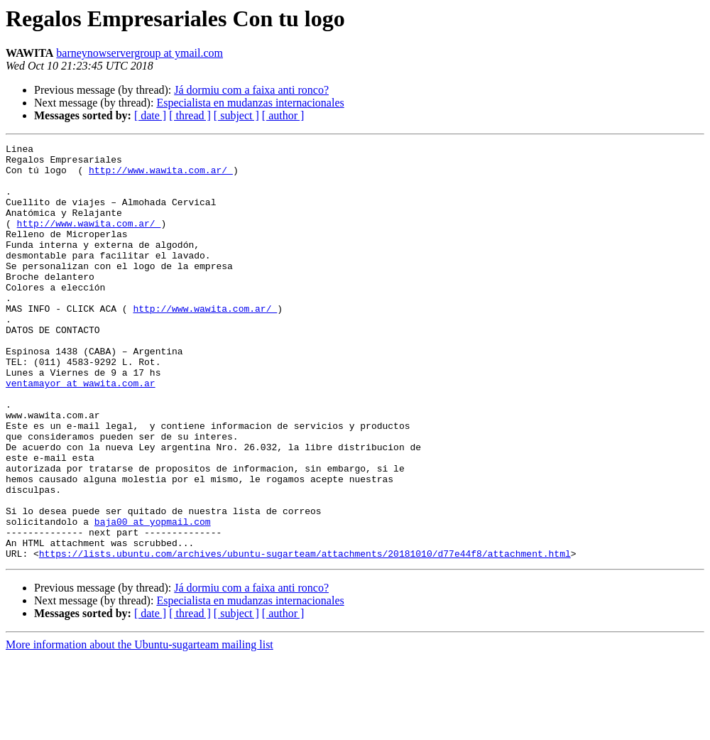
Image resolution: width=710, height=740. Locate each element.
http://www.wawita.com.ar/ (161, 176)
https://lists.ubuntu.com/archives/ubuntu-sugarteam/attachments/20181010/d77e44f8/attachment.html (305, 636)
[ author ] (283, 115)
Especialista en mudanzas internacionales (250, 103)
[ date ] (150, 115)
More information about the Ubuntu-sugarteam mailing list (139, 728)
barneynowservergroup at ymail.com (139, 53)
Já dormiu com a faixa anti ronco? (251, 90)
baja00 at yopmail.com (152, 598)
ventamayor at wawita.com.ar (80, 431)
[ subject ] (236, 115)
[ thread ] (190, 115)
